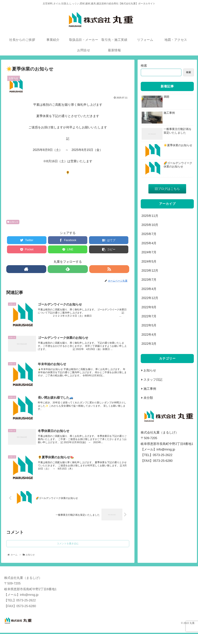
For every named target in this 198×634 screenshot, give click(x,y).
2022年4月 (148, 334)
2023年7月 (148, 279)
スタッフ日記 (153, 379)
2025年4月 (148, 243)
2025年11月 (149, 216)
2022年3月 (148, 343)
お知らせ (13, 222)
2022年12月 (149, 298)
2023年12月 (149, 270)
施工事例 (150, 388)
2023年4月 (148, 289)
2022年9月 (148, 307)
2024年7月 (148, 252)
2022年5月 (148, 325)
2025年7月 (148, 234)
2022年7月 (148, 316)
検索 (144, 65)
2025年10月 (149, 225)
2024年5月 (148, 261)
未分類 (148, 398)
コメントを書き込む (68, 544)
